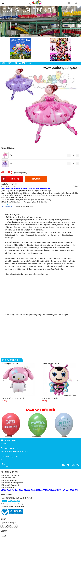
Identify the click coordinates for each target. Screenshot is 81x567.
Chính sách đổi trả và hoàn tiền (10, 485)
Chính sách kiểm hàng (7, 488)
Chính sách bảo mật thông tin (10, 475)
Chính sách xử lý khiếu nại (9, 480)
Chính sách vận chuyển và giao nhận (12, 483)
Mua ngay (36, 179)
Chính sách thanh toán (8, 478)
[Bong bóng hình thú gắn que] (20, 48)
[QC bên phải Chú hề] (61, 49)
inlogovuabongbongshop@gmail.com (17, 504)
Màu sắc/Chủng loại (7, 148)
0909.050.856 (14, 501)
